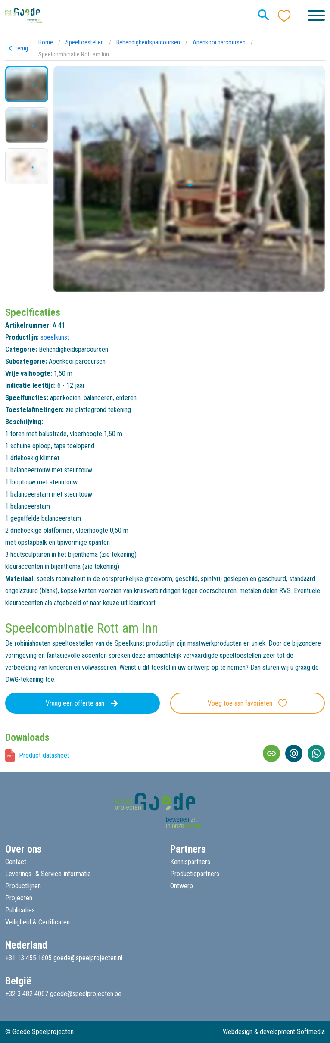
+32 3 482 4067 (26, 994)
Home (45, 42)
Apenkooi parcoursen (219, 42)
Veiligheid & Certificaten (37, 922)
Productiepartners (194, 874)
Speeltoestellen (84, 42)
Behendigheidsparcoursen (148, 42)
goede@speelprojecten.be (85, 994)
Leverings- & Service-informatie (48, 874)
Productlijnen (23, 886)
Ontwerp (181, 886)
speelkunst (54, 337)
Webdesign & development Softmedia (274, 1031)
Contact (15, 862)
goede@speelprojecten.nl (87, 958)
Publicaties (20, 910)
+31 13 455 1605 (28, 958)
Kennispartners (190, 862)
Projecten (18, 898)
